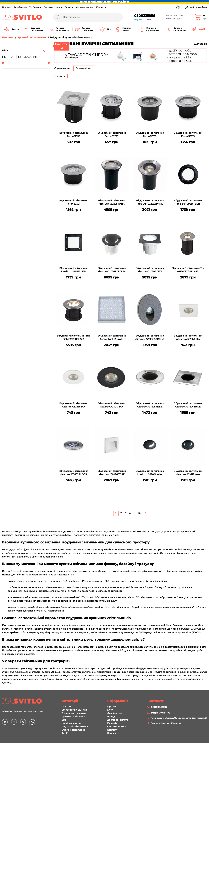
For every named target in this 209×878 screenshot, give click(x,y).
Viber (148, 20)
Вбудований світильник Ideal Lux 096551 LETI (188, 202)
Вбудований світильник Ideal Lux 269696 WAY (150, 473)
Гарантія (68, 7)
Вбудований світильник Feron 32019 (188, 134)
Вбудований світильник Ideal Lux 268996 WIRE (111, 473)
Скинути (61, 76)
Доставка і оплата (53, 7)
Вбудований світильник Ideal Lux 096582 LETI (73, 270)
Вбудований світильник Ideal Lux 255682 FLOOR (73, 473)
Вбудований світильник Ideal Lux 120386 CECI (150, 270)
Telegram (138, 20)
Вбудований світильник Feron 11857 (73, 134)
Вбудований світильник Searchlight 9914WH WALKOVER (111, 337)
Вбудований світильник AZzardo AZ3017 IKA (111, 405)
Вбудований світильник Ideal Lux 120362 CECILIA (111, 270)
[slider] (3, 63)
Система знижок (84, 7)
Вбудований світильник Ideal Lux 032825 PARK (111, 202)
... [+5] (134, 513)
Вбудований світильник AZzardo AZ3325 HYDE (150, 405)
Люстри (66, 875)
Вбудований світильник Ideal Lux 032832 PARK (150, 202)
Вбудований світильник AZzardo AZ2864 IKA (188, 337)
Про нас (6, 7)
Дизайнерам (20, 7)
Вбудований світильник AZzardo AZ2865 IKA (73, 405)
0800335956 (144, 16)
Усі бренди (35, 7)
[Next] (145, 513)
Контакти (101, 7)
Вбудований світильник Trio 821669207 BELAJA (73, 337)
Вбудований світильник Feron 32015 (150, 134)
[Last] (139, 513)
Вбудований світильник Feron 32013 (111, 134)
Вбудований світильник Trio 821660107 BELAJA (187, 270)
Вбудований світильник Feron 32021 (73, 202)
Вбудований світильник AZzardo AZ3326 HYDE (188, 405)
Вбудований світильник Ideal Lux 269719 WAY (188, 473)
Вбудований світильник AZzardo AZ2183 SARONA (149, 337)
